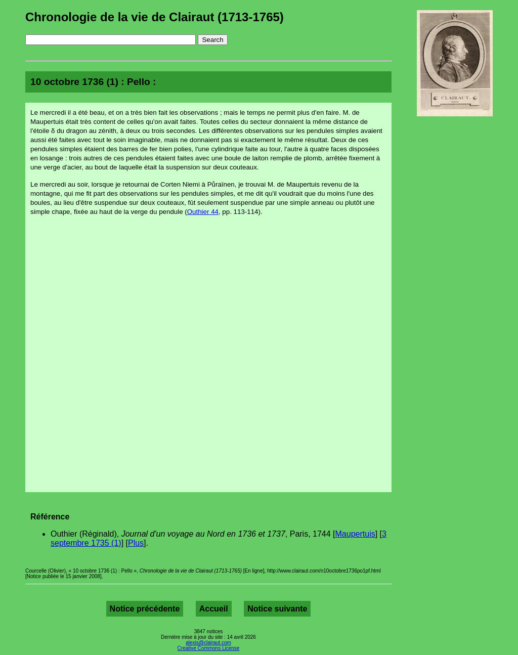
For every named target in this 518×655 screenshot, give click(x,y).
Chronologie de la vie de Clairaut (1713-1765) (154, 17)
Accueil (213, 608)
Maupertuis (355, 534)
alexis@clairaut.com (208, 642)
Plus (136, 543)
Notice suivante (277, 608)
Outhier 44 (203, 211)
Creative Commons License (209, 648)
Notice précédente (145, 608)
